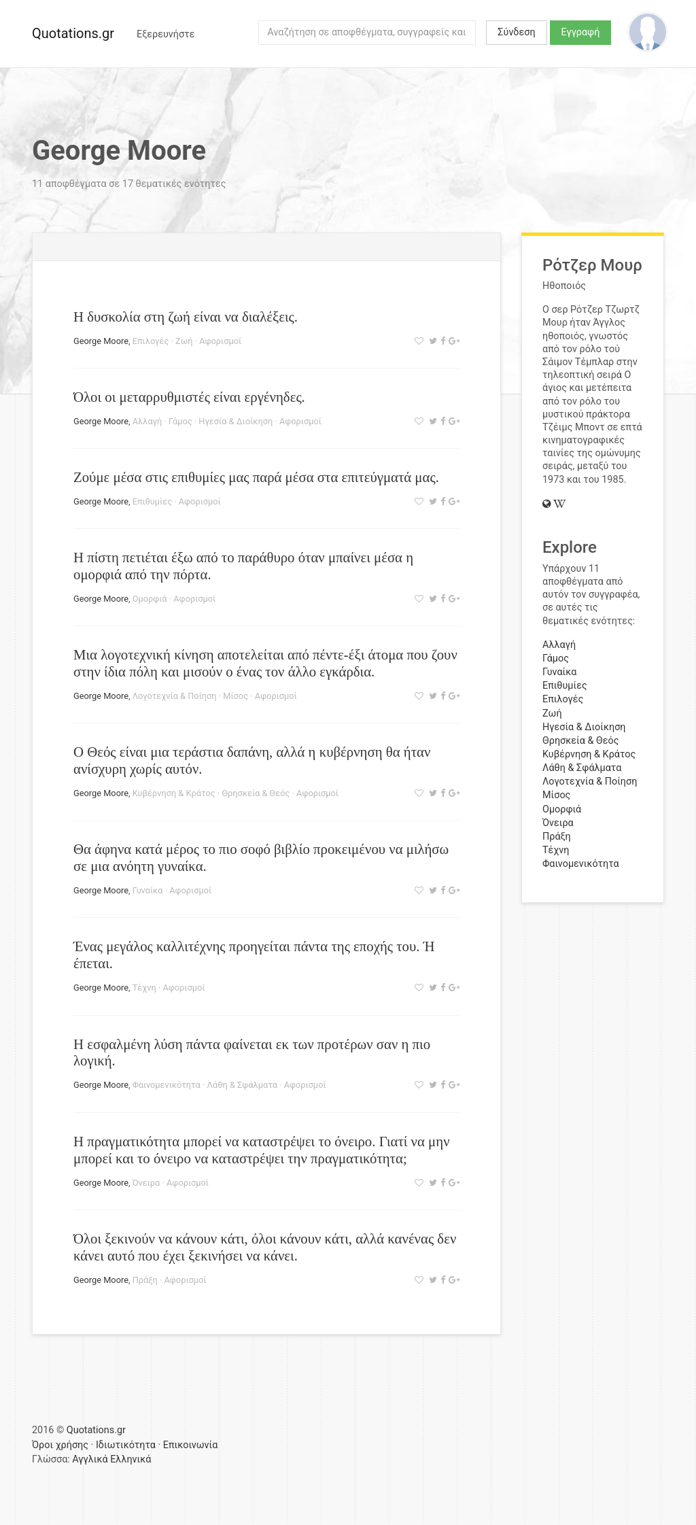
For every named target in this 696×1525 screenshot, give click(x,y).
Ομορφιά (150, 599)
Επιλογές (151, 341)
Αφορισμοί (220, 341)
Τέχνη (144, 987)
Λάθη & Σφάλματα (242, 1085)
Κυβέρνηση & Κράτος (174, 793)
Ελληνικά (130, 1459)
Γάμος (180, 421)
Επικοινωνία (190, 1445)
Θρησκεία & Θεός (256, 793)
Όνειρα (146, 1183)
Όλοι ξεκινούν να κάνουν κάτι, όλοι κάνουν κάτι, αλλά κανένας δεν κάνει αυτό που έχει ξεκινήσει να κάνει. (264, 1247)
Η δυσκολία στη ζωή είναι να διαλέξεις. (185, 316)
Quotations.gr (73, 33)
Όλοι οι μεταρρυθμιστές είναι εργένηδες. (189, 397)
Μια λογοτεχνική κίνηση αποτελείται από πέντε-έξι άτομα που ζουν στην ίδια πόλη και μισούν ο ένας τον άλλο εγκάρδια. (265, 663)
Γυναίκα (148, 890)
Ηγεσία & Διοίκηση (235, 421)
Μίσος (235, 696)
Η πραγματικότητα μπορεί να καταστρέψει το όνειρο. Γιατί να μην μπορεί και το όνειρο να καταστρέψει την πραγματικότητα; (261, 1149)
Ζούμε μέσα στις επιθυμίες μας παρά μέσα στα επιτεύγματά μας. (256, 477)
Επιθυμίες (152, 501)
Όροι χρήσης (60, 1445)
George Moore (100, 341)
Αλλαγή (147, 421)
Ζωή (183, 341)
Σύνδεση (516, 32)
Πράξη (145, 1280)
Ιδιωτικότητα (126, 1445)
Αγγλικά (89, 1459)
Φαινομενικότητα (167, 1085)
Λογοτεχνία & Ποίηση (175, 696)
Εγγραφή (580, 32)
